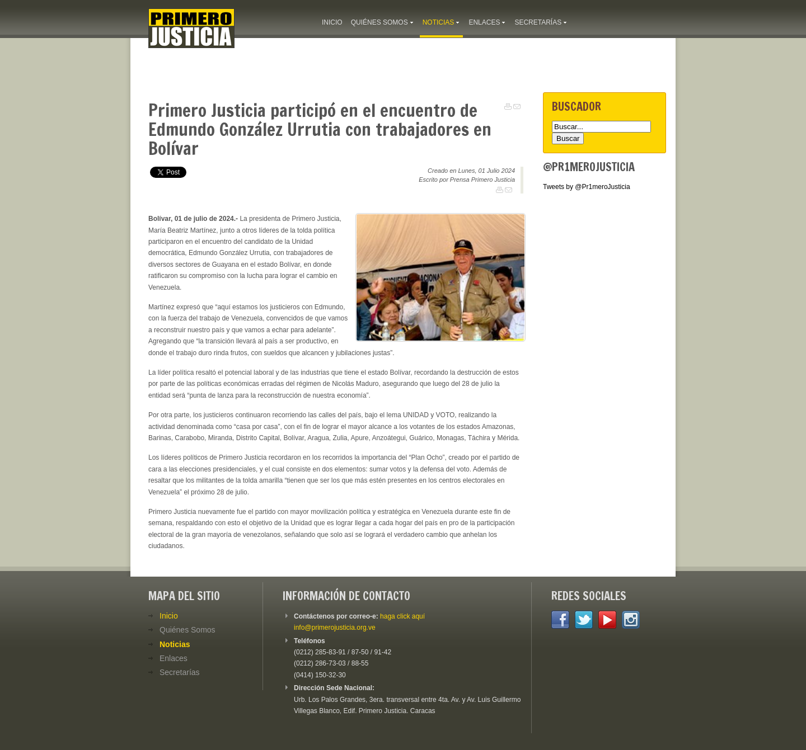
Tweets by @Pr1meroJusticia (586, 187)
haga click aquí (402, 616)
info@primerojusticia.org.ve (335, 627)
